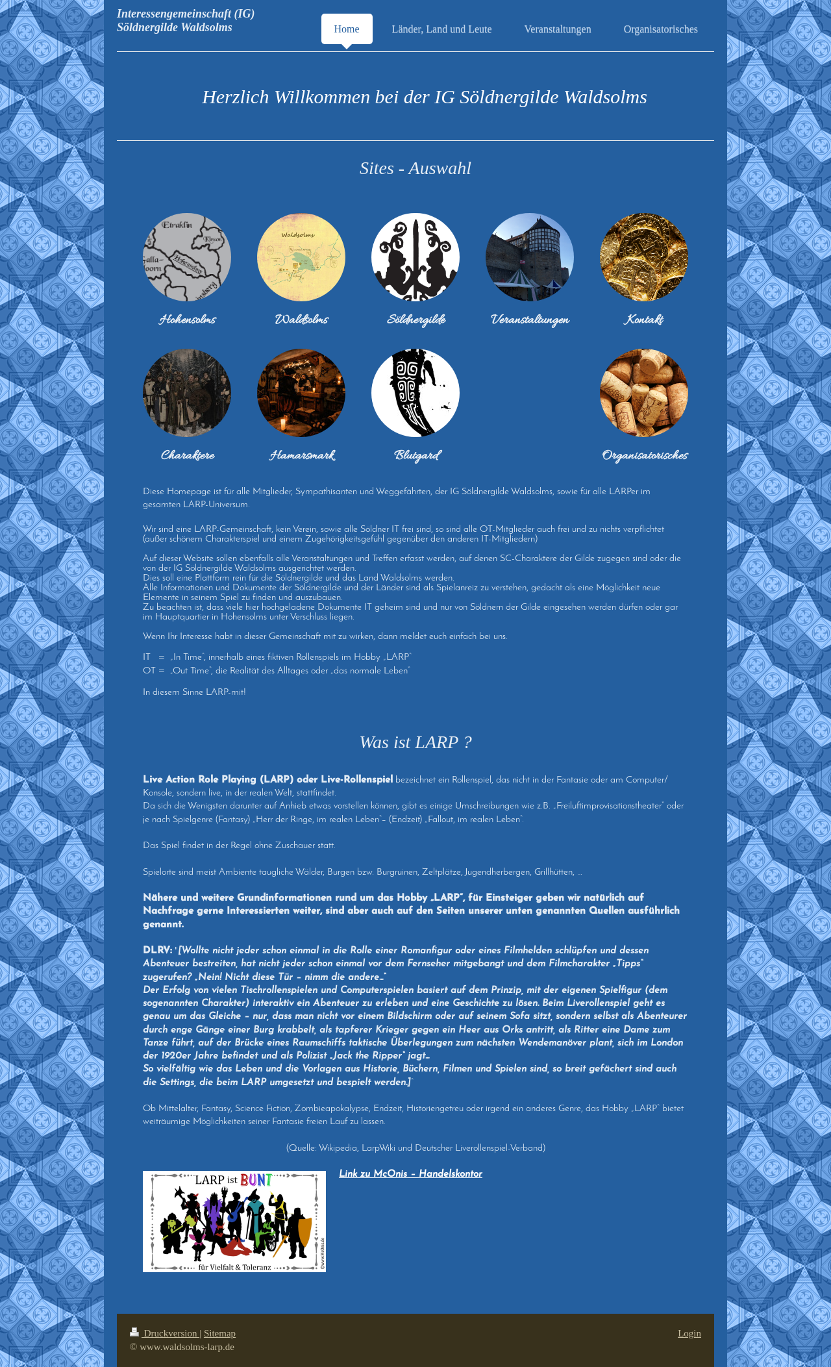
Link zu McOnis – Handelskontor (410, 1174)
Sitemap (220, 1333)
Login (689, 1333)
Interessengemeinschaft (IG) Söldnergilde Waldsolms (186, 20)
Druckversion (164, 1333)
